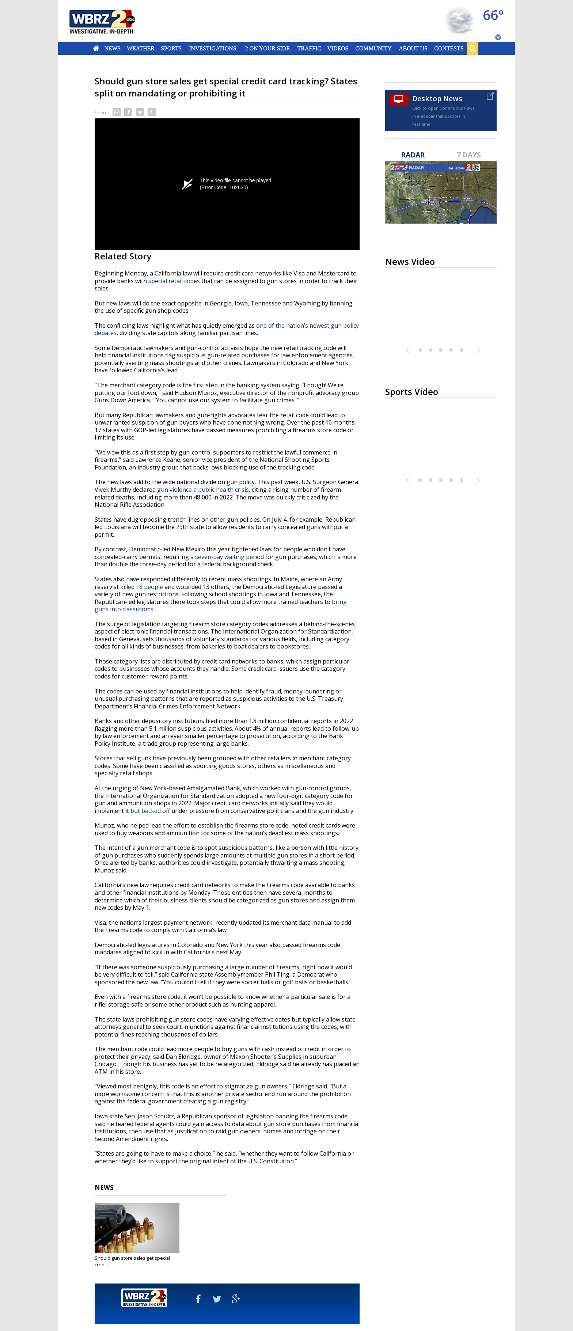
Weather (141, 48)
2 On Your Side (267, 48)
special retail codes (174, 281)
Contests (449, 48)
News (112, 48)
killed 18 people (141, 587)
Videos (337, 48)
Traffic (309, 48)
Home (96, 48)
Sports (171, 48)
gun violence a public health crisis (203, 490)
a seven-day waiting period (227, 557)
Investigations (212, 48)
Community (373, 48)
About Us (413, 48)
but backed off (150, 811)
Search (472, 48)
